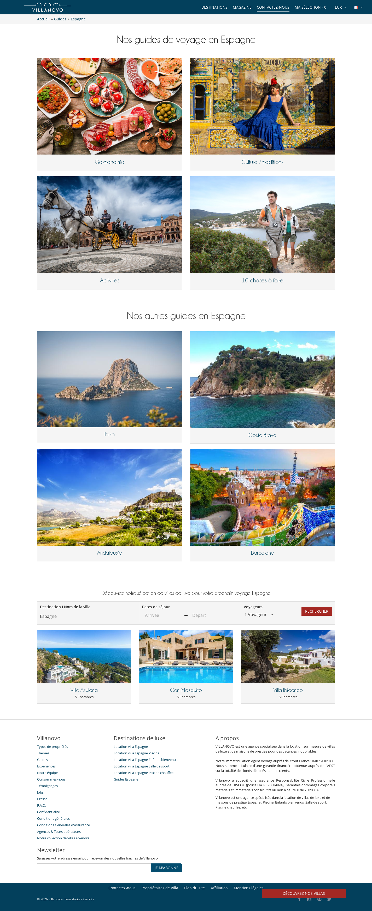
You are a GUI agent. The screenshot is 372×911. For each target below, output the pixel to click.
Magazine (242, 7)
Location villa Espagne (131, 746)
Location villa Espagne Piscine (136, 753)
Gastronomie (109, 162)
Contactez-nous (273, 7)
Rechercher (316, 611)
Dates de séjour (156, 606)
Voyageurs (253, 606)
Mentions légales (249, 887)
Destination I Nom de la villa (65, 606)
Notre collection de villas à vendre (63, 838)
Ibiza (109, 434)
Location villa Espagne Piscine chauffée (143, 772)
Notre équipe (47, 772)
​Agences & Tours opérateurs (59, 831)
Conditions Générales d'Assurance (63, 825)
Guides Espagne (126, 779)
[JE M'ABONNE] (94, 867)
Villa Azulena (84, 690)
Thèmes (43, 753)
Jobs (40, 792)
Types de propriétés (52, 746)
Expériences (46, 766)
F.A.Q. (41, 805)
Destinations (214, 7)
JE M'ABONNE (166, 867)
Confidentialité (48, 812)
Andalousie (109, 553)
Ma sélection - (310, 7)
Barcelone (262, 553)
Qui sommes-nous (51, 779)
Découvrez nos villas (304, 893)
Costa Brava (262, 435)
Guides (42, 759)
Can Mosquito (186, 690)
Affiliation (219, 887)
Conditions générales (53, 818)
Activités (109, 280)
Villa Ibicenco (288, 690)
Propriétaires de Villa (160, 887)
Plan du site (194, 887)
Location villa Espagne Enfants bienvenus (145, 759)
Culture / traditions (262, 162)
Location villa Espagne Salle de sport (142, 766)
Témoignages (47, 785)
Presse (42, 798)
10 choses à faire (262, 280)
